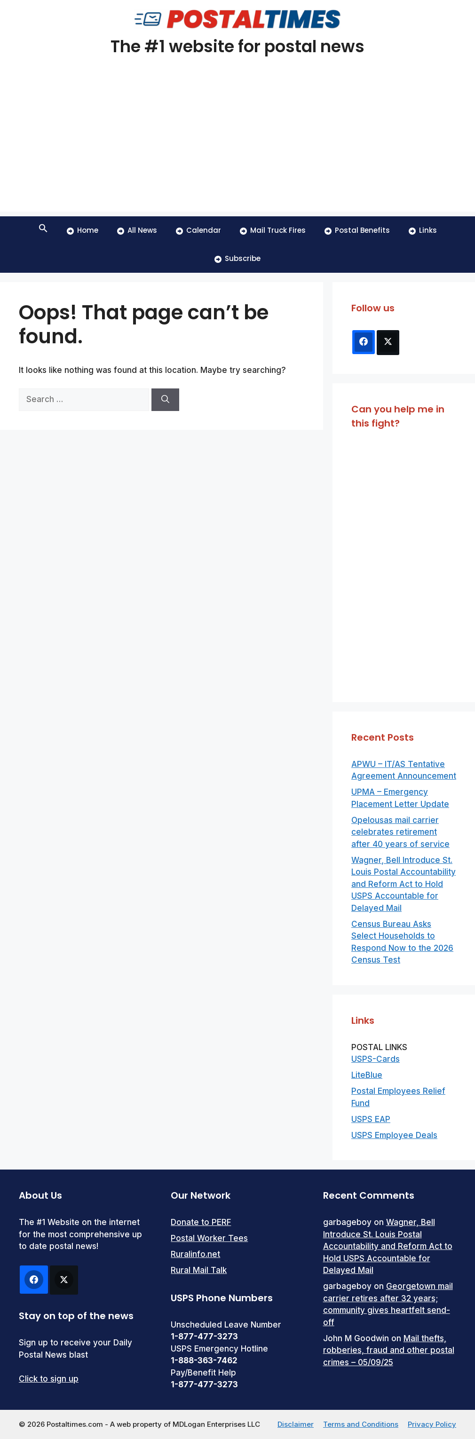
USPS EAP (370, 1119)
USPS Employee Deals (394, 1135)
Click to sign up (49, 1379)
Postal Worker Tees (209, 1238)
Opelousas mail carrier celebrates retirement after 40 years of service (400, 832)
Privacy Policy (432, 1424)
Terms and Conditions (360, 1424)
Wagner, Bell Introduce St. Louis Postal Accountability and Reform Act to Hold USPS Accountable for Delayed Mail (403, 884)
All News (137, 230)
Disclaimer (295, 1424)
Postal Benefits (357, 230)
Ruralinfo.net (195, 1254)
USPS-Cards (375, 1059)
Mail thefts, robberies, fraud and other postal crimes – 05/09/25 (388, 1350)
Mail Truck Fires (273, 230)
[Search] (165, 399)
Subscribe (237, 258)
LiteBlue (366, 1075)
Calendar (198, 230)
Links (423, 230)
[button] (43, 230)
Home (82, 230)
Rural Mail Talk (199, 1270)
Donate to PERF (201, 1222)
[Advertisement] (237, 146)
